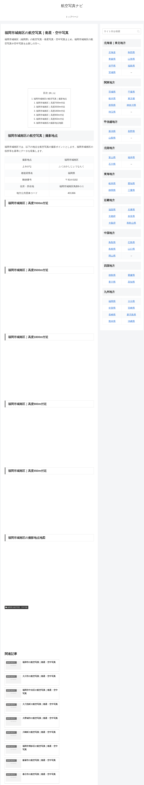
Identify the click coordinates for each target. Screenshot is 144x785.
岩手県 (112, 65)
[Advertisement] (49, 67)
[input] (121, 31)
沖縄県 (131, 321)
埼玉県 (112, 112)
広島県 (131, 242)
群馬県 (112, 105)
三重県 (131, 190)
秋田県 (131, 52)
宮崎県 (131, 308)
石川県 (112, 164)
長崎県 (112, 314)
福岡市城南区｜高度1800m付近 (50, 111)
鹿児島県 (131, 314)
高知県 (131, 282)
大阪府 (112, 223)
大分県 (131, 301)
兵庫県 (131, 209)
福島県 (131, 65)
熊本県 (112, 321)
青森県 (112, 59)
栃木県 (112, 98)
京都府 (112, 216)
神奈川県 (131, 105)
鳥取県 (112, 242)
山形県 (131, 59)
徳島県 (112, 275)
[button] (138, 31)
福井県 (131, 157)
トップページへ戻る (112, 777)
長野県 (131, 131)
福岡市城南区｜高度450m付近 (50, 120)
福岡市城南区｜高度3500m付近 (50, 107)
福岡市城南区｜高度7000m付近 (50, 103)
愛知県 (131, 183)
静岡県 (112, 190)
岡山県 (112, 255)
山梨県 (112, 138)
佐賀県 (112, 308)
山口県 (131, 249)
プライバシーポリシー (132, 777)
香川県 (112, 282)
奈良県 (131, 216)
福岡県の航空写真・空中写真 (16, 608)
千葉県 (131, 92)
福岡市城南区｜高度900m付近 (50, 115)
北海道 (112, 52)
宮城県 (112, 72)
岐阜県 (112, 183)
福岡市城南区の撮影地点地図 (49, 124)
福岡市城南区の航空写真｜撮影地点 (50, 99)
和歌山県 (131, 223)
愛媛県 (131, 275)
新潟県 (112, 131)
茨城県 (112, 92)
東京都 (131, 98)
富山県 (112, 157)
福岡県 (112, 301)
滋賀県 (112, 209)
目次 (45, 93)
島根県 (112, 249)
